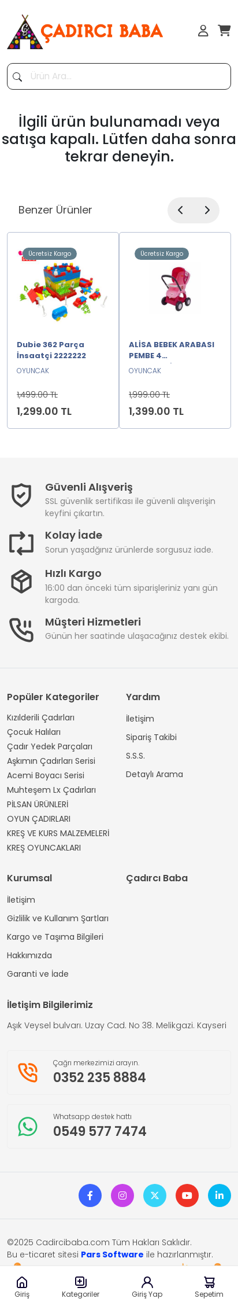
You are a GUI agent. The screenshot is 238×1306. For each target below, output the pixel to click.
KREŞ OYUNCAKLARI (44, 848)
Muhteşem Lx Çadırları (51, 790)
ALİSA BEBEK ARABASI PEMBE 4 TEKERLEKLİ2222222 (171, 351)
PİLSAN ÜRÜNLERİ (37, 804)
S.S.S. (135, 755)
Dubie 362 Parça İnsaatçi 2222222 (51, 350)
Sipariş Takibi (151, 737)
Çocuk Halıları (34, 732)
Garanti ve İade (38, 974)
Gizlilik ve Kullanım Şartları (58, 918)
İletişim (140, 718)
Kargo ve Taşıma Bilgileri (55, 937)
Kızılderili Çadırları (41, 717)
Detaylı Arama (154, 774)
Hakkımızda (29, 955)
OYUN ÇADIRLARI (38, 819)
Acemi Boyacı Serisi (45, 775)
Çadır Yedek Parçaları (49, 746)
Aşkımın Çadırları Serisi (51, 761)
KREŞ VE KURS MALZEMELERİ (58, 833)
